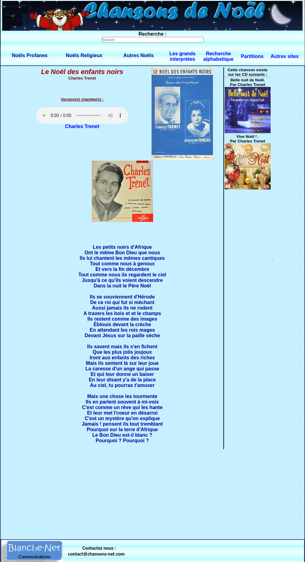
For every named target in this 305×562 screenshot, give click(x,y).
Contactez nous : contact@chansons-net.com (96, 551)
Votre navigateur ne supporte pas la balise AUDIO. (82, 115)
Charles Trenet (82, 126)
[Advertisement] (152, 493)
